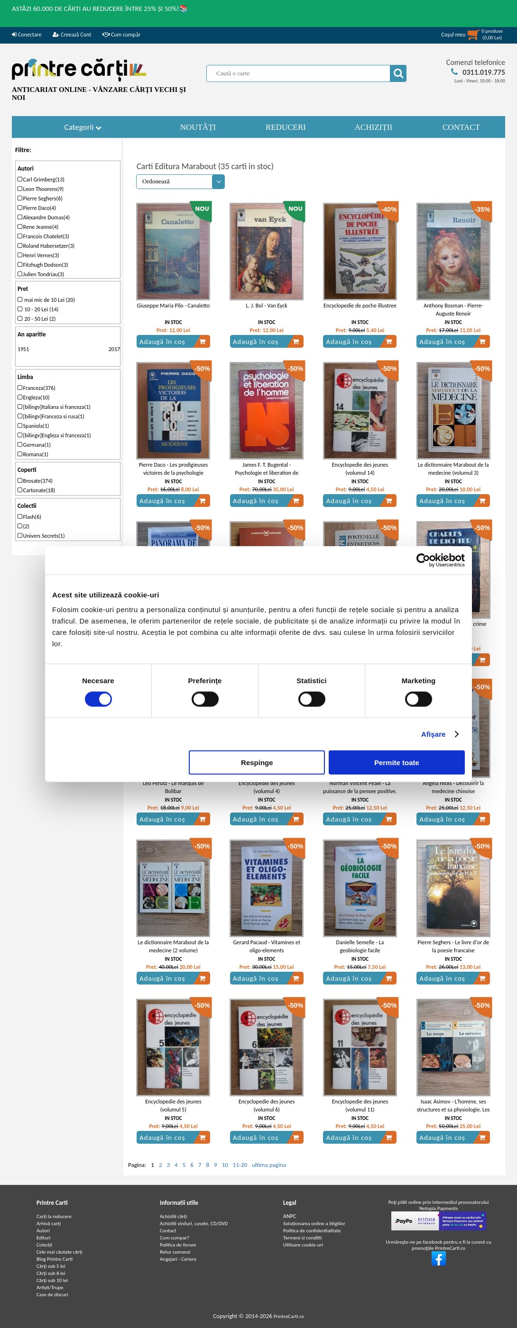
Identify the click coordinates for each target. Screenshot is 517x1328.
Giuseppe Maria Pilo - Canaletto (173, 305)
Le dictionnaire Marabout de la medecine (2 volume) (173, 946)
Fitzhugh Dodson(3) (43, 265)
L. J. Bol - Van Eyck (266, 305)
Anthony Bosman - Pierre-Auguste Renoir (453, 309)
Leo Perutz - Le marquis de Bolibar (173, 787)
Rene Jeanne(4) (38, 227)
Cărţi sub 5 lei (51, 1266)
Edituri (43, 1238)
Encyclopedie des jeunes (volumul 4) (267, 787)
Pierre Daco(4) (37, 208)
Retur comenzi (175, 1252)
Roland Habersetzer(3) (46, 246)
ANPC (289, 1216)
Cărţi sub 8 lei (51, 1273)
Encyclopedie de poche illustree (360, 305)
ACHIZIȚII (373, 127)
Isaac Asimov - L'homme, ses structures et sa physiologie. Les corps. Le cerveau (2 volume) (453, 1109)
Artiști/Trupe (50, 1287)
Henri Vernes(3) (38, 255)
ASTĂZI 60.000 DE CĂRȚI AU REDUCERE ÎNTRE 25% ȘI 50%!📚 (100, 8)
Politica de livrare (178, 1245)
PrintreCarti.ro (289, 1316)
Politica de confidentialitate (312, 1231)
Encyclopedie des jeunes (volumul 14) (360, 468)
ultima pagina (269, 1164)
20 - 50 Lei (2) (36, 319)
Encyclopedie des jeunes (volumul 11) (360, 1105)
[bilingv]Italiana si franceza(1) (54, 407)
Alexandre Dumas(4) (44, 217)
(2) (23, 526)
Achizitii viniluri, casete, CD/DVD (194, 1223)
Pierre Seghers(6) (40, 198)
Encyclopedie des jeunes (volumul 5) (173, 1105)
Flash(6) (29, 517)
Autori (43, 1231)
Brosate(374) (35, 481)
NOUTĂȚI (198, 127)
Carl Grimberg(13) (41, 179)
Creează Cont (72, 34)
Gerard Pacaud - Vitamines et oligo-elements (266, 946)
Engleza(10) (34, 397)
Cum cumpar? (174, 1238)
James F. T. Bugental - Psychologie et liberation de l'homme (266, 472)
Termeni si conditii (302, 1238)
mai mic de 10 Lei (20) (46, 300)
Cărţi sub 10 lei (52, 1280)
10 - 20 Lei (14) (38, 309)
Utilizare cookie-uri (303, 1245)
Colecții (44, 1245)
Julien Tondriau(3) (41, 274)
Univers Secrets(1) (41, 536)
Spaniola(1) (33, 426)
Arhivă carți (49, 1223)
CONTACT (461, 127)
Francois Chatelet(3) (43, 236)
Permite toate (396, 763)
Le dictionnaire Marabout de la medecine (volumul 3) (453, 468)
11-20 (240, 1164)
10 (225, 1164)
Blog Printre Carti (55, 1259)
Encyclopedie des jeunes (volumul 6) (267, 1105)
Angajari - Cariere (178, 1259)
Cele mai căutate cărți (60, 1252)
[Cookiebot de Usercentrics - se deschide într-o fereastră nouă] (423, 560)
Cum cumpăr (121, 34)
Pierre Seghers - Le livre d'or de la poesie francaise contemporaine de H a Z (453, 950)
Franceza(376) (36, 388)
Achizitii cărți (173, 1216)
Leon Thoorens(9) (41, 189)
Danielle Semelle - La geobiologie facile (360, 946)
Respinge (257, 763)
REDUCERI (286, 127)
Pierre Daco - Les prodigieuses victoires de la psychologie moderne (173, 472)
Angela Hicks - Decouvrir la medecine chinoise (453, 787)
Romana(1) (33, 454)
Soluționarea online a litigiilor (314, 1223)
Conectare (26, 34)
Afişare (433, 734)
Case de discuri (52, 1295)
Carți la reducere (54, 1216)
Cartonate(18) (36, 490)
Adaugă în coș (172, 341)
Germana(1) (34, 445)
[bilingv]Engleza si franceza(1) (54, 435)
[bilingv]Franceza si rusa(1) (51, 416)
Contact (168, 1231)
